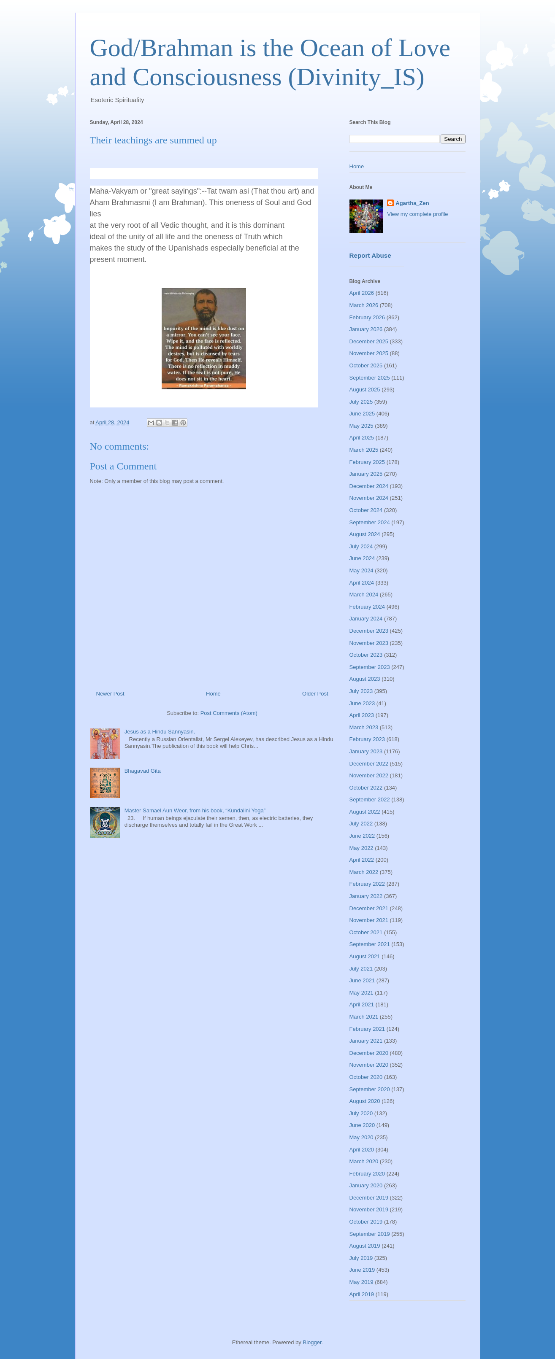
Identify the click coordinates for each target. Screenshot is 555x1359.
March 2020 (364, 1161)
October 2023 (366, 655)
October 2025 (366, 365)
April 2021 (361, 1004)
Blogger (312, 1342)
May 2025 (361, 426)
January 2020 (366, 1185)
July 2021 (361, 968)
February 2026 (367, 317)
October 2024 (366, 510)
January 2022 (366, 896)
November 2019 (369, 1209)
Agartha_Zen (412, 203)
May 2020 (361, 1137)
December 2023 (369, 631)
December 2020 (369, 1053)
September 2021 (369, 944)
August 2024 (364, 534)
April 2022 (361, 860)
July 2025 (361, 402)
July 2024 (361, 546)
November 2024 (369, 498)
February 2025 (367, 462)
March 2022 (364, 872)
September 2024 (369, 522)
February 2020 (367, 1173)
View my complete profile (417, 214)
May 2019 (361, 1282)
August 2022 (364, 812)
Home (213, 693)
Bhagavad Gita (143, 771)
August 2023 (364, 679)
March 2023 (364, 727)
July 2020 (361, 1113)
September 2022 (369, 799)
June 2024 (362, 558)
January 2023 (366, 751)
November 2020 (369, 1065)
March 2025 (364, 450)
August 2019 (364, 1246)
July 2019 (361, 1258)
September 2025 (369, 378)
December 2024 (369, 486)
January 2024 (366, 618)
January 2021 (366, 1041)
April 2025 (361, 437)
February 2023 (367, 739)
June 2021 (362, 980)
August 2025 (364, 389)
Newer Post (110, 693)
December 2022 (369, 763)
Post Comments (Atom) (228, 713)
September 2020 (369, 1089)
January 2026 (366, 329)
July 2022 (361, 823)
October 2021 (366, 932)
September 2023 (369, 667)
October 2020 (366, 1077)
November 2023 (369, 643)
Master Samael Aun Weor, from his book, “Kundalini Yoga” (195, 810)
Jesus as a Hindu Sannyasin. (160, 731)
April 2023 (361, 715)
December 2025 (369, 341)
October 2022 (366, 788)
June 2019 (362, 1270)
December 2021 (369, 908)
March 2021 (364, 1017)
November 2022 (369, 775)
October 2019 (366, 1222)
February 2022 (367, 884)
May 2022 (361, 848)
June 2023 (362, 703)
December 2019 (369, 1198)
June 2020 (362, 1125)
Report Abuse (370, 255)
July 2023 (361, 691)
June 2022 (362, 836)
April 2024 (361, 583)
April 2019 (361, 1294)
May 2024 (361, 570)
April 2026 (361, 293)
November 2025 (369, 353)
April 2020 (361, 1149)
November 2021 (369, 920)
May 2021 (361, 993)
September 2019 (369, 1234)
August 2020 (364, 1101)
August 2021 (364, 956)
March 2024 (364, 594)
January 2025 (366, 474)
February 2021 (367, 1029)
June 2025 (362, 413)
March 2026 (364, 305)
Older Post (315, 693)
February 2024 (367, 607)
